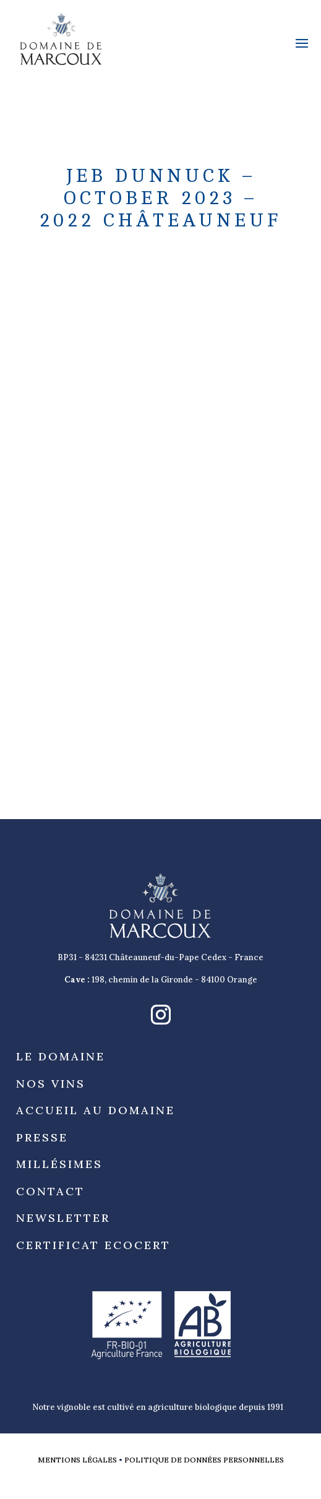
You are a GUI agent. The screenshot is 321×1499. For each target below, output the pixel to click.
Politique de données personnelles (204, 1459)
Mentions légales (77, 1459)
